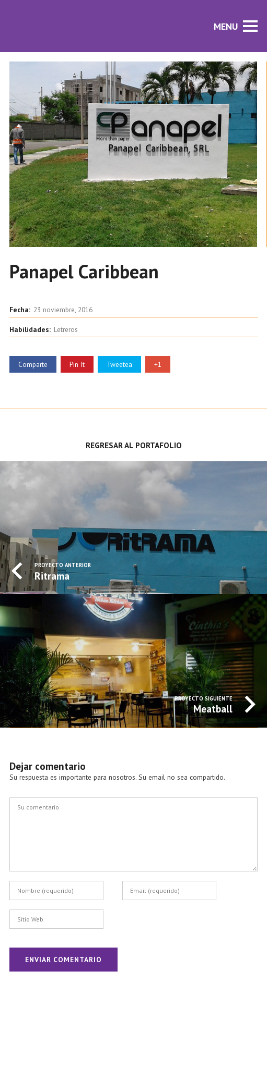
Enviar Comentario (63, 959)
